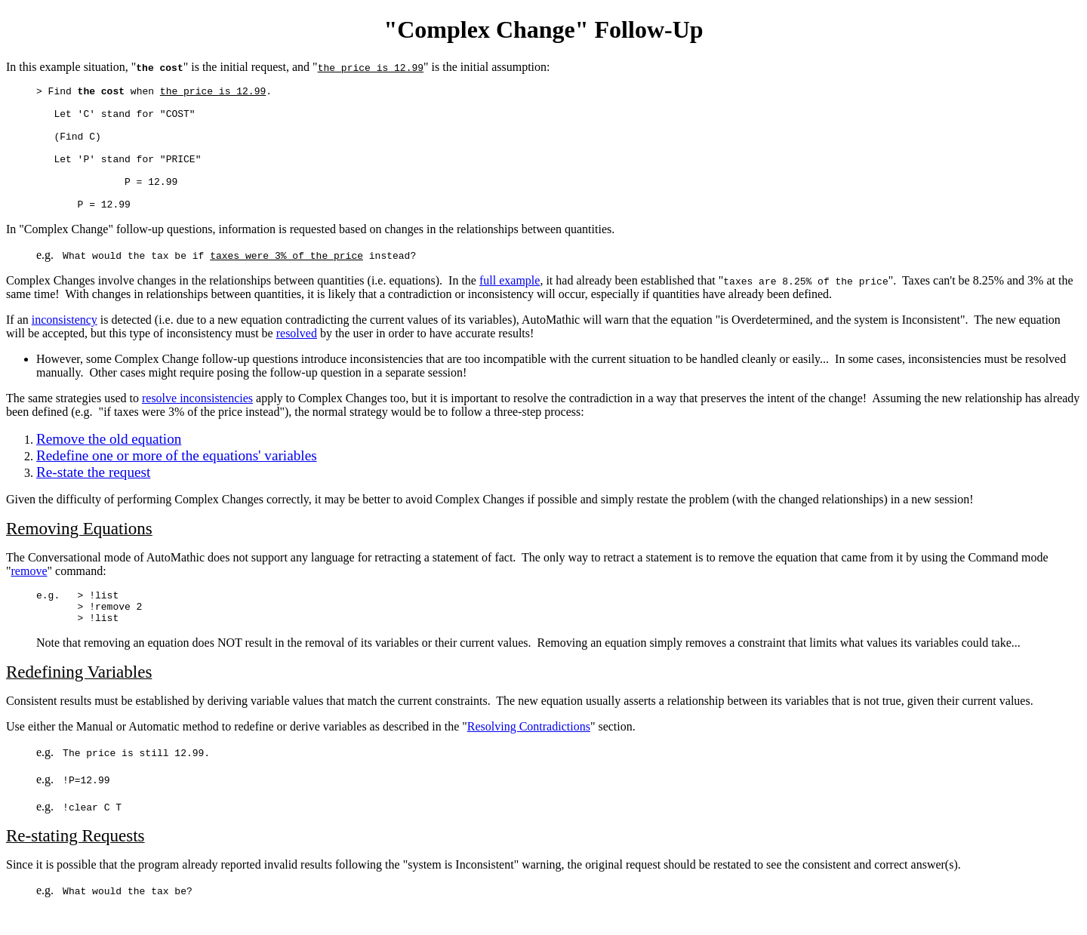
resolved (296, 358)
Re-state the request (93, 497)
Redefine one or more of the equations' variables (176, 480)
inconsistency (64, 344)
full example (509, 305)
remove (29, 595)
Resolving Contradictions (528, 758)
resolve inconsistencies (197, 423)
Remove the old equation (108, 464)
